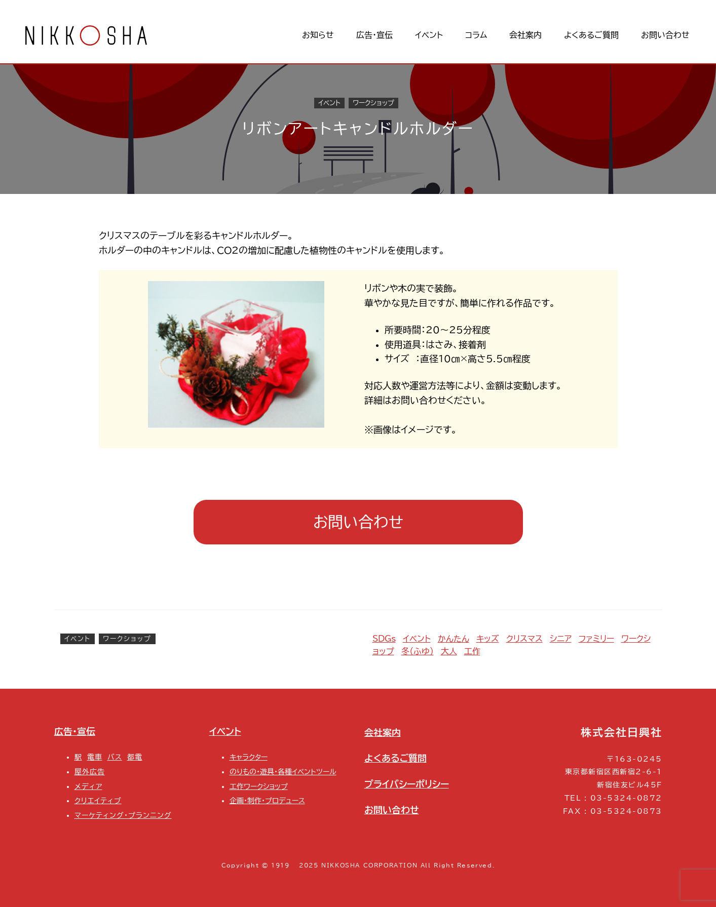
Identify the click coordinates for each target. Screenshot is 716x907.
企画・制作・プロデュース (267, 800)
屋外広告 (89, 771)
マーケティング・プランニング (123, 815)
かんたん (453, 639)
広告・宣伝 (74, 731)
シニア (561, 639)
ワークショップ (373, 103)
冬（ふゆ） (417, 651)
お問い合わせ (358, 522)
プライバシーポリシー (406, 783)
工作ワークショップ (259, 786)
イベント (329, 103)
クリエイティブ (98, 800)
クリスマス (524, 639)
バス (114, 757)
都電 (134, 757)
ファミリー (596, 639)
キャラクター (249, 757)
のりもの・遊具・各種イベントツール (283, 771)
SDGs (384, 639)
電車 (94, 757)
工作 (472, 651)
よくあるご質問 (395, 758)
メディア (88, 786)
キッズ (487, 639)
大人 (449, 651)
